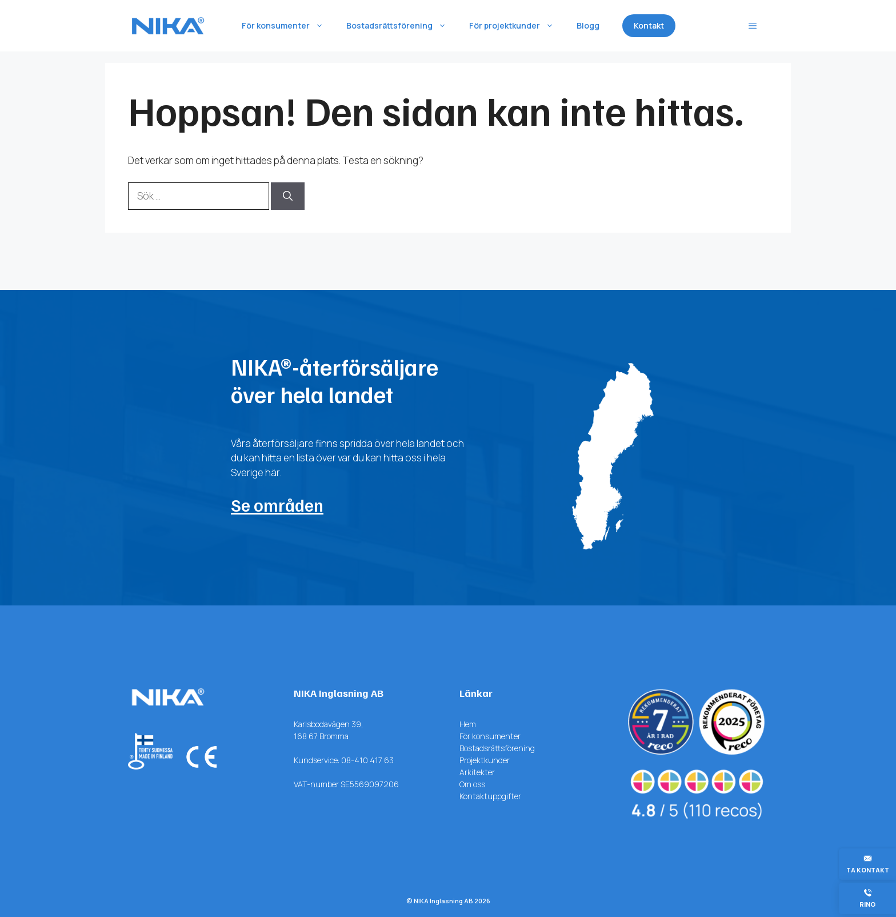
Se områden (277, 505)
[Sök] (288, 196)
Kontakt (649, 25)
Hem (467, 724)
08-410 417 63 (367, 760)
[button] (752, 25)
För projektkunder (517, 25)
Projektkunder (484, 760)
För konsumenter (288, 25)
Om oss (472, 784)
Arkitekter (477, 772)
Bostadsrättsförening (402, 25)
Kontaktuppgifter (490, 796)
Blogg (588, 25)
